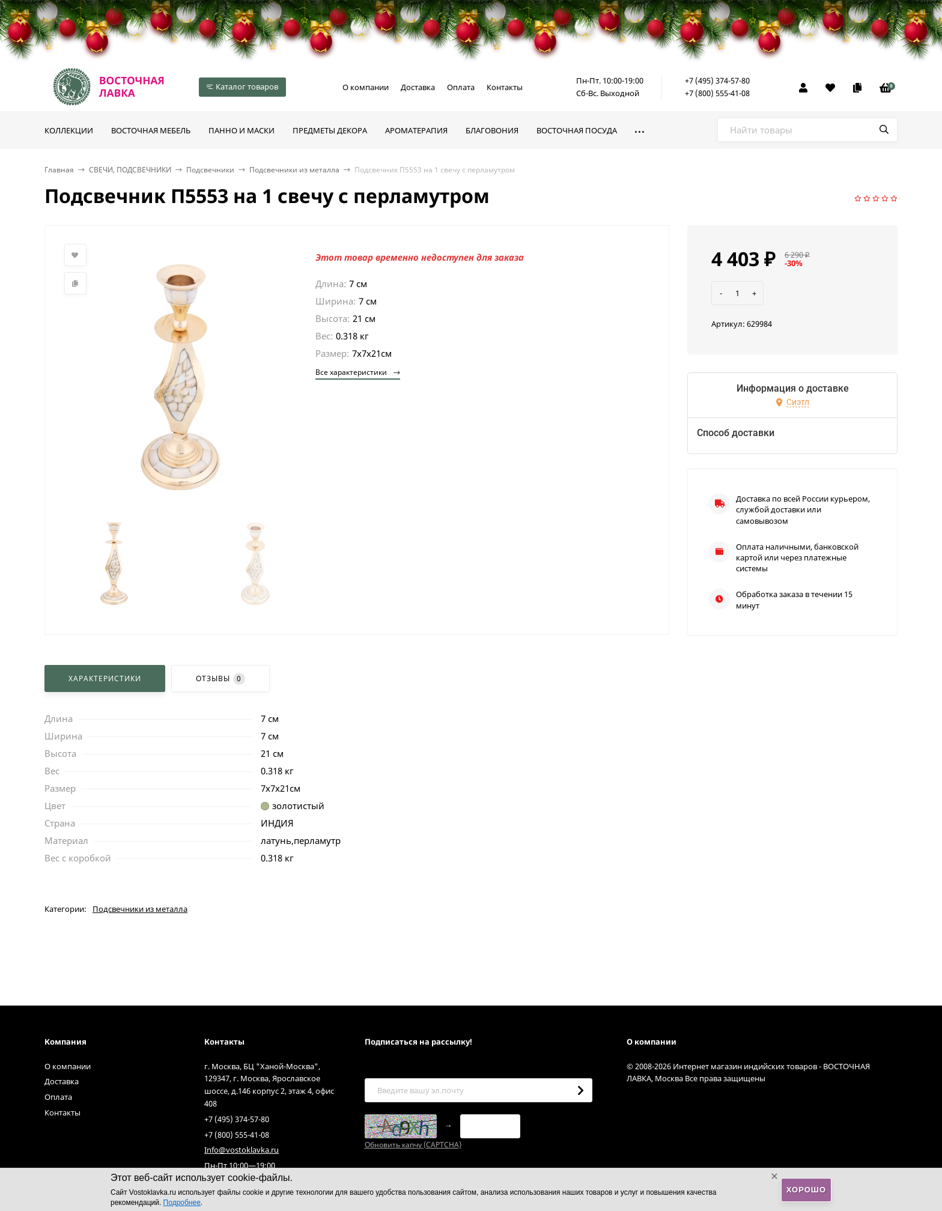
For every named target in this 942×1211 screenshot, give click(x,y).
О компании (365, 87)
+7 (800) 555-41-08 (717, 93)
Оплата (461, 87)
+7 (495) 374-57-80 (717, 80)
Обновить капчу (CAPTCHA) (413, 1145)
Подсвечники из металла (294, 170)
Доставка (418, 87)
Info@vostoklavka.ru (241, 1149)
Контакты (505, 87)
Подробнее (182, 1202)
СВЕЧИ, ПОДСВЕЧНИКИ (130, 170)
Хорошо (806, 1189)
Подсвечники (210, 170)
